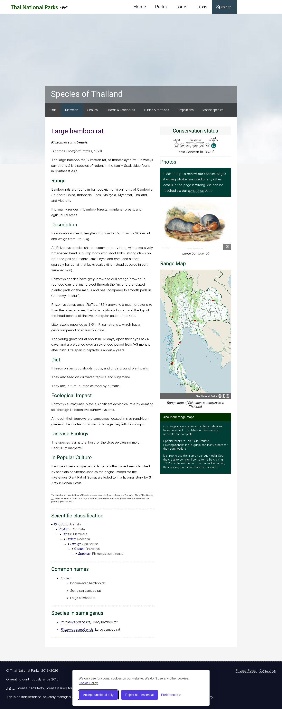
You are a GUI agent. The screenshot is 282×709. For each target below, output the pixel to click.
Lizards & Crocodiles (120, 110)
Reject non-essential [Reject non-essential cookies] (139, 694)
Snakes (92, 110)
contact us (196, 191)
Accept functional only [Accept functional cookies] (98, 694)
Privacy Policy (246, 670)
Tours (181, 7)
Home (140, 7)
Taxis (201, 7)
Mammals (72, 110)
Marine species (212, 110)
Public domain (227, 246)
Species (224, 7)
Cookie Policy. (88, 683)
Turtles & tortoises (156, 110)
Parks (161, 7)
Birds (52, 110)
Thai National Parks (39, 9)
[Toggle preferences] (171, 695)
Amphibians (186, 110)
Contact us (267, 670)
